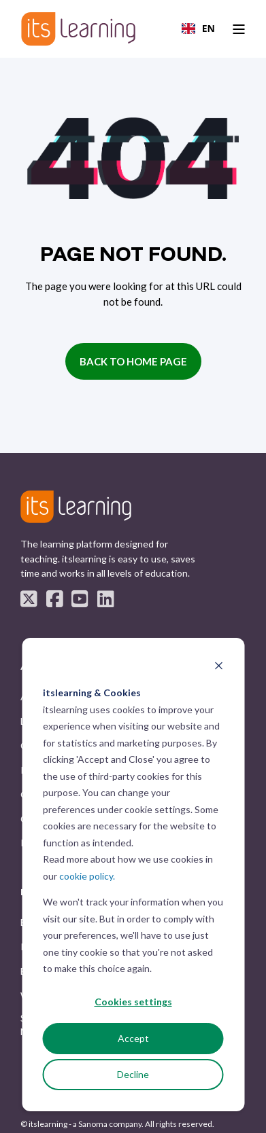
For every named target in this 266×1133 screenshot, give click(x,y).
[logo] (75, 507)
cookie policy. (87, 876)
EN (198, 28)
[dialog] (133, 874)
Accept (133, 1038)
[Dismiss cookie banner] (218, 667)
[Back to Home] (78, 29)
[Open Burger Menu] (238, 29)
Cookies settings (133, 1001)
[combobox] (198, 28)
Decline (133, 1074)
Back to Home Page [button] (133, 361)
